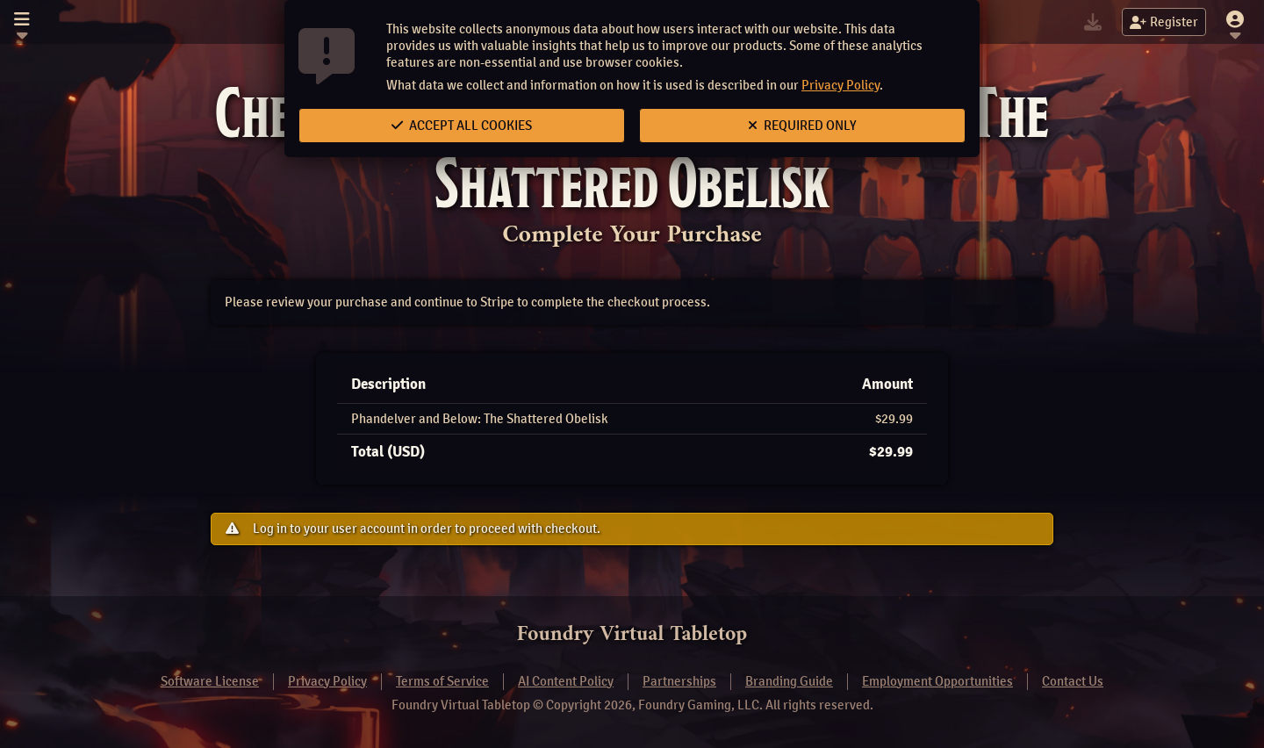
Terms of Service (442, 681)
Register (1164, 22)
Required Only (802, 125)
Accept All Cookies (461, 125)
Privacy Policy (840, 85)
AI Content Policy (566, 681)
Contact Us (1072, 681)
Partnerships (679, 681)
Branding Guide (789, 681)
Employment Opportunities (937, 681)
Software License (210, 681)
